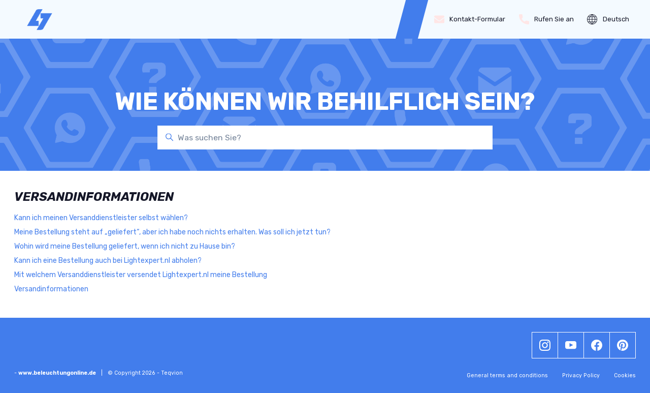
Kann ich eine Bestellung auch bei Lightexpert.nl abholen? (108, 260)
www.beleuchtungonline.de (57, 373)
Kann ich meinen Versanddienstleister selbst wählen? (101, 218)
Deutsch (608, 19)
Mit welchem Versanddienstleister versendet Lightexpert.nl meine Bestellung (140, 274)
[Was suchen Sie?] (325, 137)
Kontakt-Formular (470, 19)
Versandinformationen (51, 289)
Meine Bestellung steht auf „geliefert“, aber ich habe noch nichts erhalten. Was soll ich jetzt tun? (172, 232)
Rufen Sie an (546, 19)
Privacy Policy (581, 375)
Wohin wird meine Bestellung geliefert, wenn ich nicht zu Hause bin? (124, 246)
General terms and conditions (507, 375)
